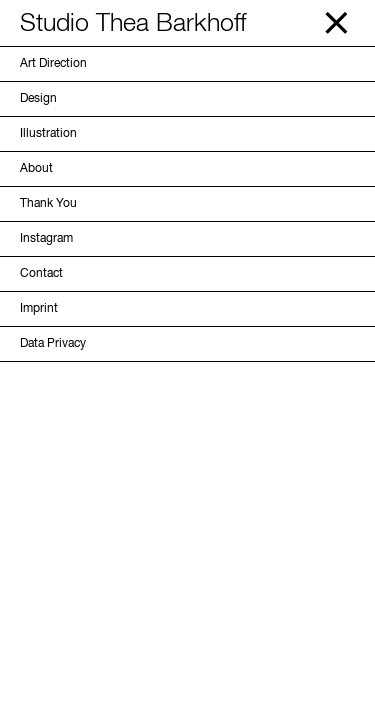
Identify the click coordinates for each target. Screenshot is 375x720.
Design (38, 99)
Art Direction (53, 64)
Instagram (46, 239)
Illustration (48, 134)
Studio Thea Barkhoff (133, 24)
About (36, 169)
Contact (41, 274)
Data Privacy (53, 344)
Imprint (39, 309)
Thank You (48, 204)
